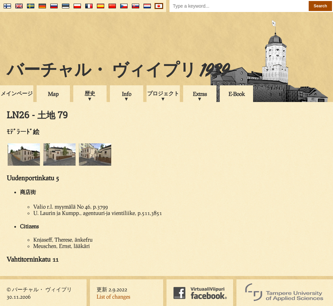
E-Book (236, 94)
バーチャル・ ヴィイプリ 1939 (118, 71)
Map (53, 94)
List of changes (113, 296)
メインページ (17, 93)
